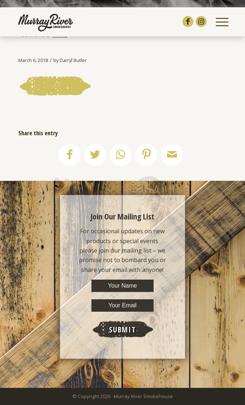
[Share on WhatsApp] (121, 155)
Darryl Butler (73, 60)
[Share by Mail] (172, 155)
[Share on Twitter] (95, 155)
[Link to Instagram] (201, 21)
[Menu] (218, 21)
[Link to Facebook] (187, 21)
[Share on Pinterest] (146, 155)
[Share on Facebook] (69, 155)
